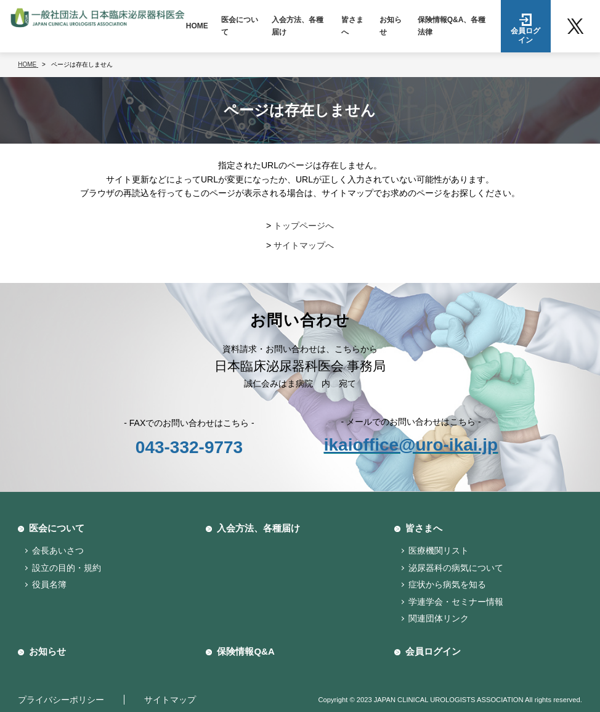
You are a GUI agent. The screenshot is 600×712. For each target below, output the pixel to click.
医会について (239, 25)
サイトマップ (170, 700)
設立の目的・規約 (66, 568)
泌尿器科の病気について (455, 568)
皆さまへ (352, 25)
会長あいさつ (58, 550)
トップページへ (304, 226)
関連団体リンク (438, 618)
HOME (197, 26)
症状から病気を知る (447, 584)
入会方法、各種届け (297, 25)
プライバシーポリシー (61, 700)
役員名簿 (49, 584)
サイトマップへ (304, 245)
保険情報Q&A (245, 651)
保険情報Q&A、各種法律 (452, 25)
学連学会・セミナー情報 (455, 602)
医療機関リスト (438, 550)
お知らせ (390, 25)
